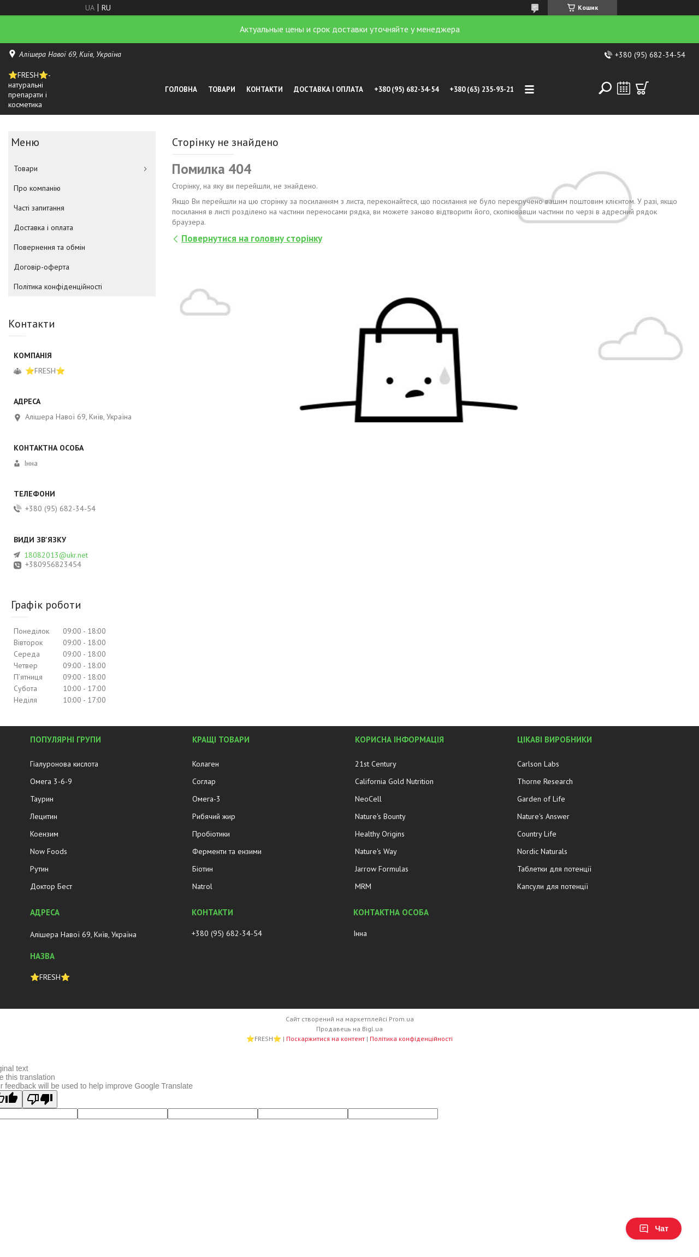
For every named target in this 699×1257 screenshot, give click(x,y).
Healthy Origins (380, 834)
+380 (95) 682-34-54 (406, 89)
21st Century (375, 764)
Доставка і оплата (328, 89)
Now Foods (48, 851)
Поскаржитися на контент (325, 1038)
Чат (653, 1228)
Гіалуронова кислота (64, 764)
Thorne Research (545, 781)
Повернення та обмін (49, 247)
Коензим (44, 834)
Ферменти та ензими (227, 851)
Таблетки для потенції (554, 869)
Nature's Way (376, 851)
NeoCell (368, 799)
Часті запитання (39, 208)
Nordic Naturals (542, 851)
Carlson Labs (538, 764)
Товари (221, 89)
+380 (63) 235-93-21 (481, 89)
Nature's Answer (543, 816)
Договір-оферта (41, 267)
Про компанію (37, 188)
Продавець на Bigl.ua (349, 1029)
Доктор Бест (51, 886)
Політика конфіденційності (58, 286)
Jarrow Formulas (381, 869)
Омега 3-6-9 (51, 781)
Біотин (202, 869)
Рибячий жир (213, 816)
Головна (181, 89)
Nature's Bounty (380, 816)
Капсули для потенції (552, 886)
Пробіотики (211, 834)
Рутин (39, 869)
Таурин (42, 799)
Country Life (536, 834)
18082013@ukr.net (56, 555)
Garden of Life (541, 799)
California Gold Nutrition (394, 781)
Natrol (202, 886)
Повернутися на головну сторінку (251, 238)
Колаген (205, 764)
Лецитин (43, 816)
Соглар (204, 781)
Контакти (264, 89)
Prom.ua (401, 1019)
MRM (363, 886)
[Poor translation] (39, 1099)
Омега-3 (206, 799)
